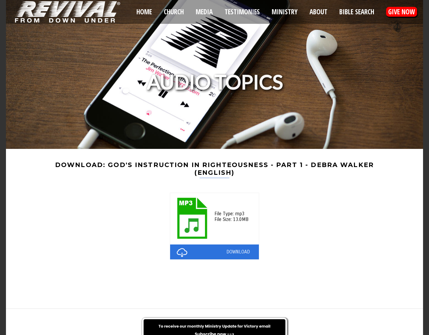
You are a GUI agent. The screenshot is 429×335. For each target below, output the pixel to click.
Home (144, 11)
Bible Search (356, 11)
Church (174, 11)
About (318, 11)
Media (204, 11)
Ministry (285, 11)
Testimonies (242, 11)
